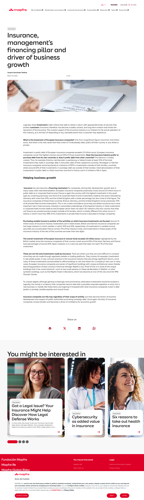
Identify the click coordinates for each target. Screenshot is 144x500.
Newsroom (105, 10)
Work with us (78, 468)
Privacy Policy (114, 468)
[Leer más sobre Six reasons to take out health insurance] (126, 432)
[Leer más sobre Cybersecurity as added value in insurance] (86, 432)
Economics (124, 10)
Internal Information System (120, 464)
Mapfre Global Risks (15, 470)
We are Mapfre (37, 10)
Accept (124, 495)
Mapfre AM (77, 464)
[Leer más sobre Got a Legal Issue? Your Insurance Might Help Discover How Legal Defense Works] (36, 432)
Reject (112, 495)
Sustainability (93, 10)
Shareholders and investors (55, 10)
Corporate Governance (77, 10)
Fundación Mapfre (14, 459)
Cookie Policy (56, 490)
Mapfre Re (8, 465)
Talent (114, 10)
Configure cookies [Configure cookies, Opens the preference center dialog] (21, 495)
